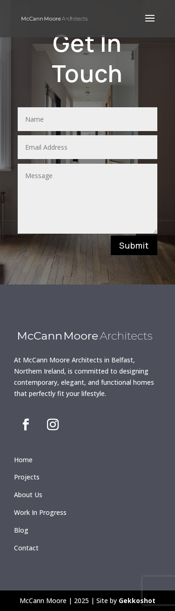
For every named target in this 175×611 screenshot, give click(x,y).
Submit (134, 245)
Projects (27, 476)
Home (23, 459)
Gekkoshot (137, 600)
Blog (21, 530)
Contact (26, 547)
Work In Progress (40, 512)
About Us (28, 494)
